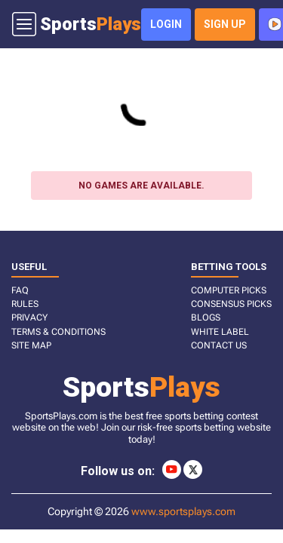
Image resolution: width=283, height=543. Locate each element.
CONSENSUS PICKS (231, 304)
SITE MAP (31, 345)
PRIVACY (29, 317)
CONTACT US (219, 345)
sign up (225, 24)
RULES (24, 304)
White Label (220, 332)
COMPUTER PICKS (228, 290)
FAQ (20, 290)
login (166, 24)
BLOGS (205, 317)
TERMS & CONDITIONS (58, 332)
